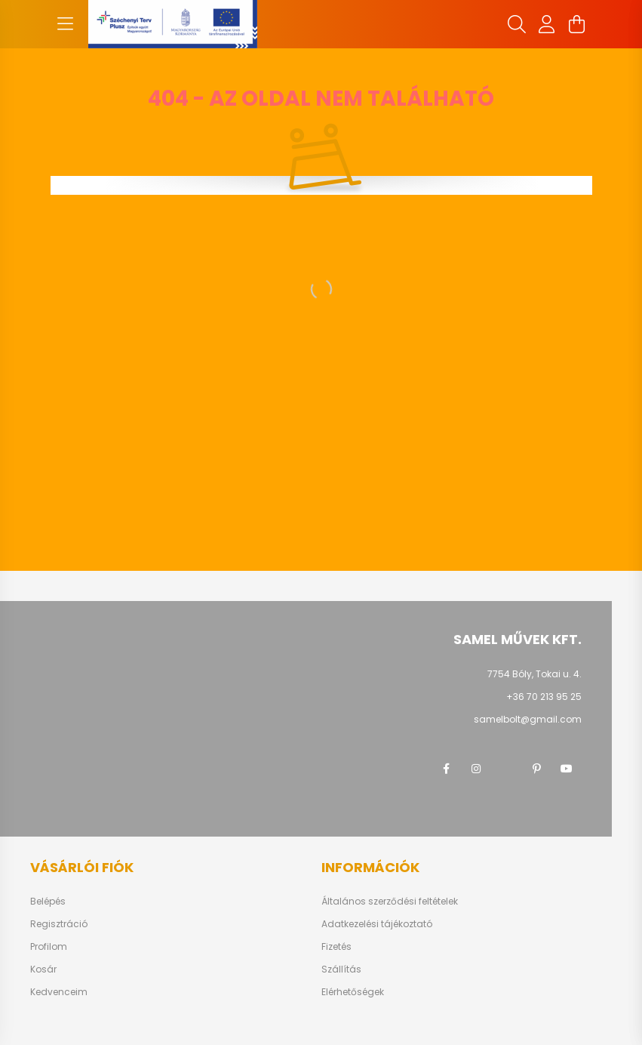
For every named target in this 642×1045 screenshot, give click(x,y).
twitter (506, 769)
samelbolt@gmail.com (528, 719)
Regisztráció (59, 924)
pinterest (536, 769)
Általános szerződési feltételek (389, 901)
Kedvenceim (59, 992)
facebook (446, 769)
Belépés (48, 901)
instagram (476, 769)
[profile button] (547, 24)
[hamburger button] (66, 24)
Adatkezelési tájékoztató (376, 924)
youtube (566, 769)
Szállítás (341, 969)
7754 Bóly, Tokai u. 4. (534, 673)
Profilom (48, 947)
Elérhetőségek (352, 992)
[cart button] (577, 24)
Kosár (43, 969)
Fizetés (336, 947)
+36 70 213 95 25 (544, 696)
